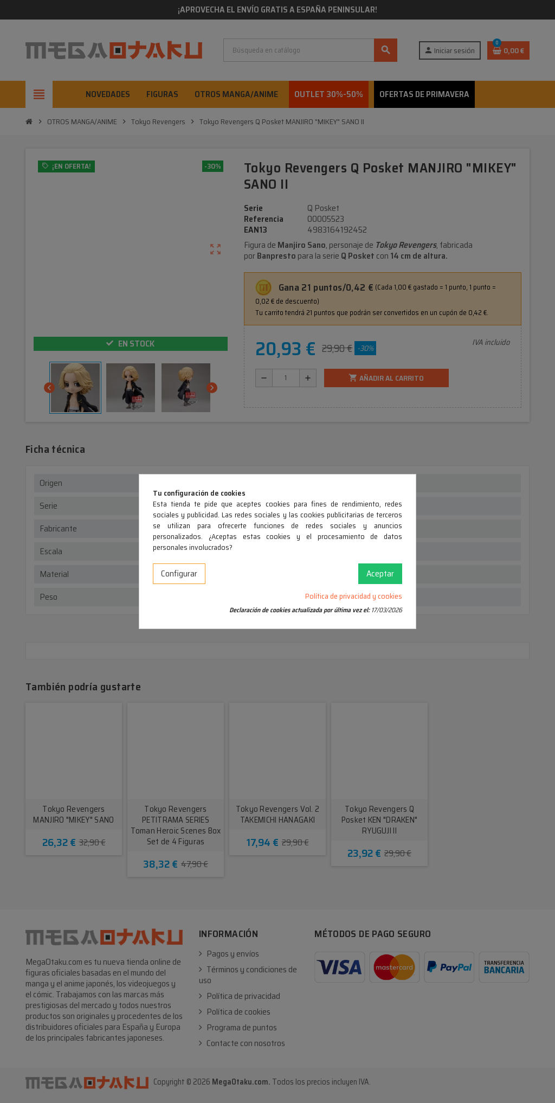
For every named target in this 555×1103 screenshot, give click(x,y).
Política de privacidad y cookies (353, 596)
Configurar (179, 573)
